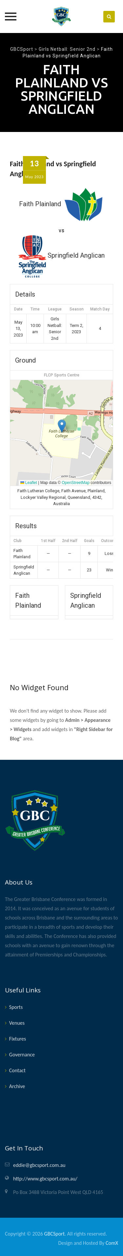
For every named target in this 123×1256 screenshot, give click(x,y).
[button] (62, 426)
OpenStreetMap (76, 482)
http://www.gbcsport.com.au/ (45, 1178)
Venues (17, 1023)
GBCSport (54, 1234)
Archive (17, 1086)
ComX (112, 1243)
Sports (16, 1007)
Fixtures (17, 1039)
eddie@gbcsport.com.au (39, 1165)
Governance (22, 1054)
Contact (17, 1070)
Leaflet (28, 482)
